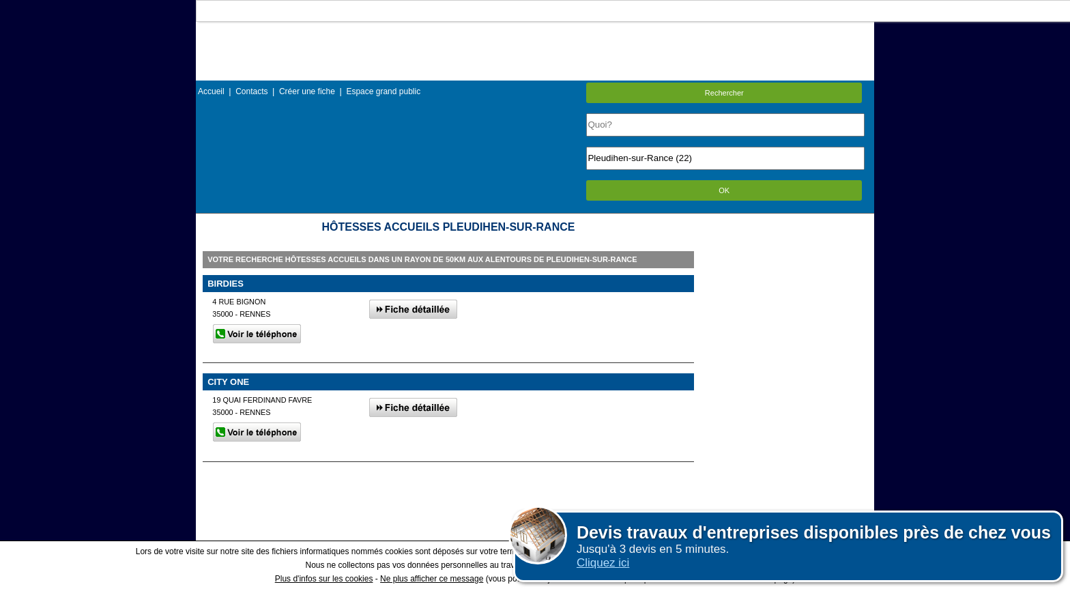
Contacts (251, 91)
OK (724, 190)
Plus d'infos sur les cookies (324, 579)
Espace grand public (383, 91)
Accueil (211, 91)
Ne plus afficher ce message (431, 579)
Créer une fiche (307, 91)
